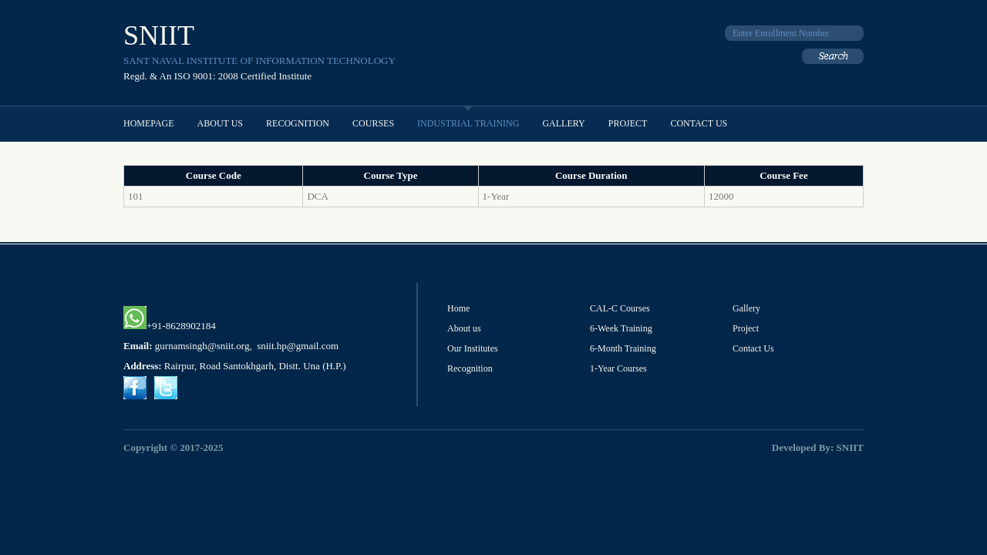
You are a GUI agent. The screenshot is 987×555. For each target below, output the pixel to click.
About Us (220, 123)
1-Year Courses (618, 368)
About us (464, 328)
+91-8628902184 (169, 325)
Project (746, 328)
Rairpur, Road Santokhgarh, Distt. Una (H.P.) (255, 366)
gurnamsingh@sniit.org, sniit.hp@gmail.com (247, 346)
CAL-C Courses (620, 308)
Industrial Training (468, 123)
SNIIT (158, 35)
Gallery (563, 123)
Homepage (148, 123)
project (628, 123)
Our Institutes (472, 348)
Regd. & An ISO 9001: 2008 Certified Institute (217, 76)
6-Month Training (623, 348)
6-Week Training (621, 328)
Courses (373, 123)
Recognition (297, 123)
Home (458, 308)
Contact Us (698, 123)
